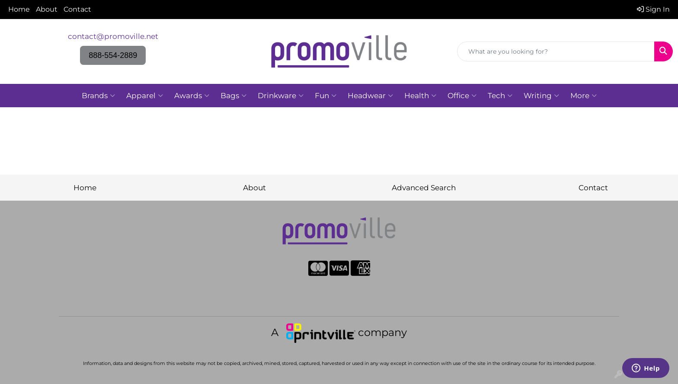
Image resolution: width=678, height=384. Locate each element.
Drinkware (281, 95)
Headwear (370, 95)
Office (462, 95)
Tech (500, 95)
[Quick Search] (556, 51)
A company (339, 332)
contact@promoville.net (113, 36)
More (583, 95)
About (47, 9)
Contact (77, 9)
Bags (233, 95)
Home (19, 9)
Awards (191, 95)
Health (420, 95)
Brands (98, 95)
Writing (541, 95)
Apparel (144, 95)
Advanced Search (424, 187)
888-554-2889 (113, 55)
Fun (325, 95)
